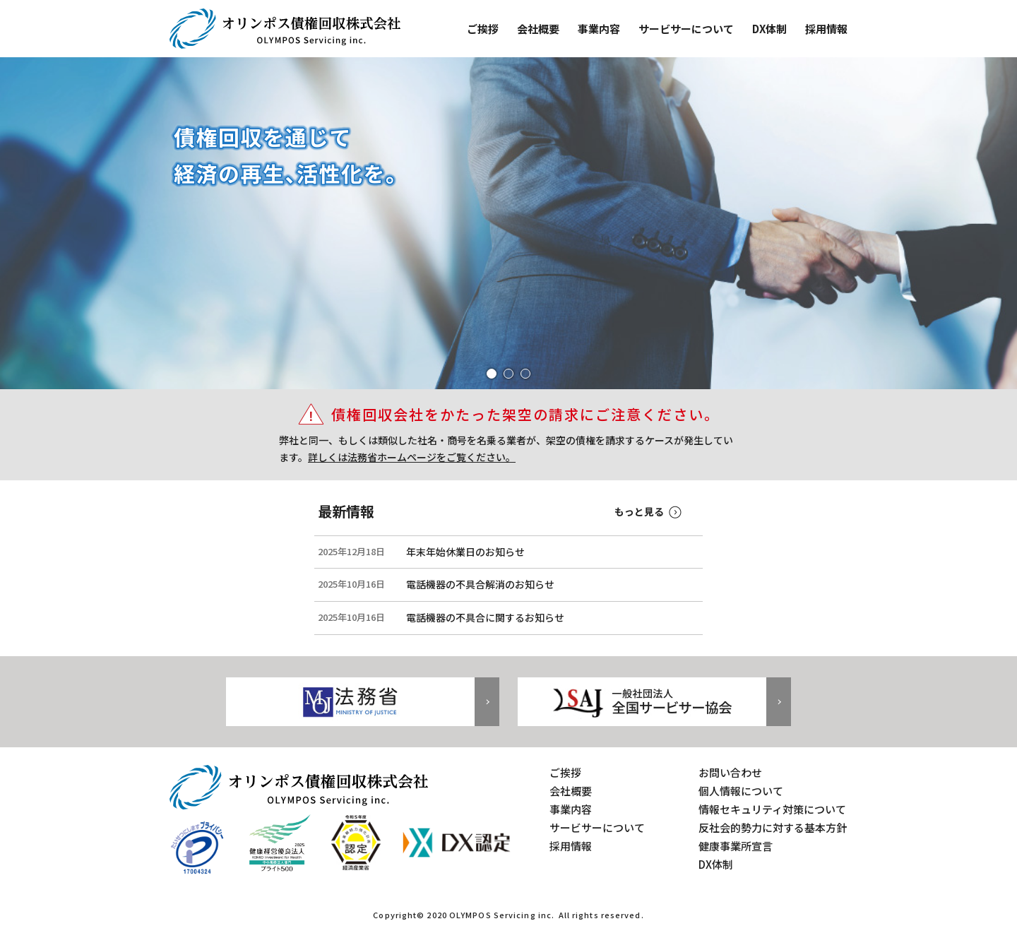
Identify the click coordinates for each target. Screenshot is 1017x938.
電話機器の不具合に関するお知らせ (485, 617)
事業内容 (599, 28)
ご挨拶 (483, 28)
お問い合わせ (730, 772)
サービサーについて (686, 28)
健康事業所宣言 (735, 845)
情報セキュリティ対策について (772, 809)
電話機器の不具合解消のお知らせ (480, 584)
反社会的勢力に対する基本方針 (772, 827)
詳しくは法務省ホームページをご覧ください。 (412, 457)
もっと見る (639, 511)
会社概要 (538, 28)
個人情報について (740, 790)
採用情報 (826, 28)
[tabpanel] (508, 223)
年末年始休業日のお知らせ (465, 552)
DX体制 (769, 28)
